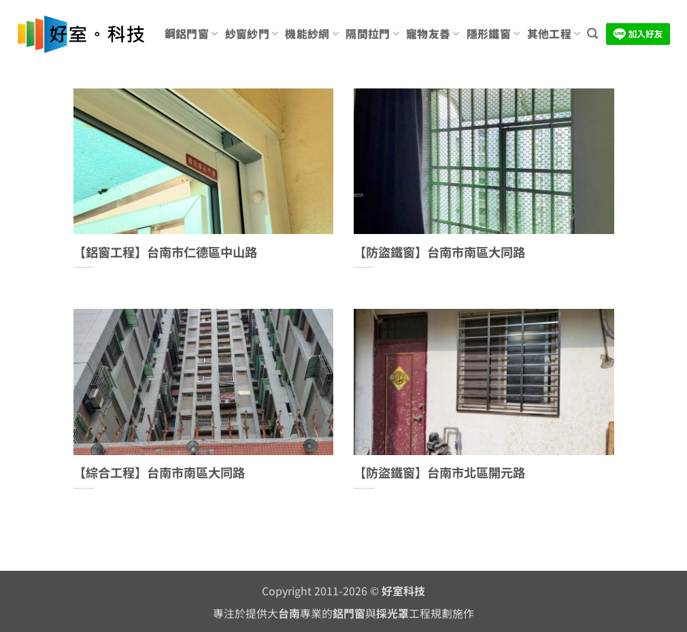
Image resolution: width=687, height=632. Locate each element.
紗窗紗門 (252, 33)
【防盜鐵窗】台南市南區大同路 (439, 252)
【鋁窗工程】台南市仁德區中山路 (165, 252)
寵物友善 (433, 33)
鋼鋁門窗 (191, 33)
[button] (592, 33)
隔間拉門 (372, 33)
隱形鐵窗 (493, 33)
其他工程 (554, 33)
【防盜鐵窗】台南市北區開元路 (439, 473)
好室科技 (403, 591)
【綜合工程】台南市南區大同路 (159, 473)
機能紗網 (312, 33)
